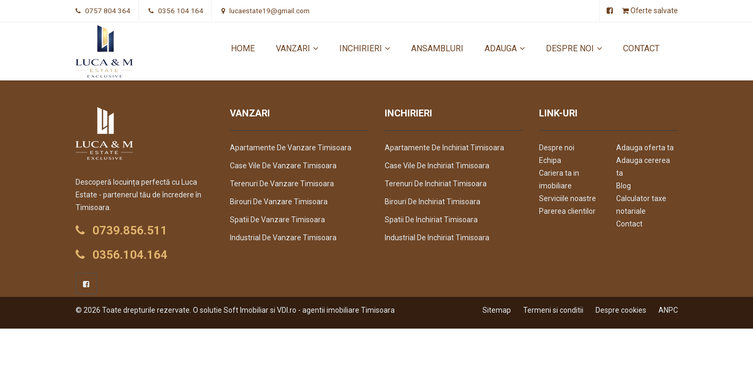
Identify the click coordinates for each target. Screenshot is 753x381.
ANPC (668, 310)
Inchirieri (364, 48)
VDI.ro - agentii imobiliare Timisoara (336, 310)
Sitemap (496, 310)
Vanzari (297, 48)
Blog (623, 186)
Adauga (505, 48)
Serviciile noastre (567, 198)
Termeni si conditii (553, 310)
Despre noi (574, 48)
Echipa (550, 160)
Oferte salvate (649, 10)
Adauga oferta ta (645, 147)
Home (243, 48)
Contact (641, 48)
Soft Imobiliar (246, 310)
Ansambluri (437, 48)
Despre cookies (621, 310)
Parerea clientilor (567, 211)
